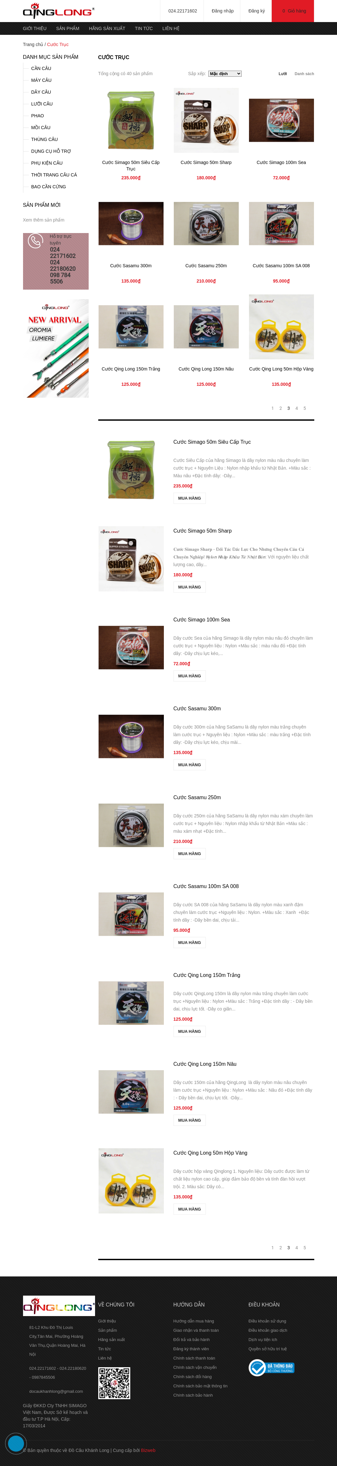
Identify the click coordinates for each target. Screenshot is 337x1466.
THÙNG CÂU (44, 139)
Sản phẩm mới (41, 205)
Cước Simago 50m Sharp (206, 162)
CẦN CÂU (41, 68)
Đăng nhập (223, 10)
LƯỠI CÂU (42, 103)
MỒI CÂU (41, 127)
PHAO (37, 115)
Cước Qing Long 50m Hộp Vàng (281, 368)
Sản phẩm (67, 28)
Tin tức (144, 28)
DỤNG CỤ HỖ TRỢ (51, 151)
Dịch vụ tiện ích (263, 1339)
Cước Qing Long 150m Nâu (206, 368)
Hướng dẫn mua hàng (193, 1321)
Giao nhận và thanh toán (196, 1330)
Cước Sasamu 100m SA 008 (281, 265)
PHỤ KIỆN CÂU (47, 163)
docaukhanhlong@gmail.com (56, 1391)
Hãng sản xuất (107, 28)
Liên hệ (170, 28)
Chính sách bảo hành (193, 1395)
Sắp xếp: (198, 73)
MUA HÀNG (190, 498)
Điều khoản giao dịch (268, 1330)
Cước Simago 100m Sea (281, 162)
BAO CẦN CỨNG (48, 186)
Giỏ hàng (294, 10)
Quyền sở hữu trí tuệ (268, 1348)
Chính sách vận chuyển (195, 1367)
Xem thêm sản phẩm (44, 219)
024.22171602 (182, 10)
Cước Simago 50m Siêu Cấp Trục (212, 442)
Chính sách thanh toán (194, 1358)
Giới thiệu (35, 28)
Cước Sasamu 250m (206, 265)
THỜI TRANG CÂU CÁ (54, 174)
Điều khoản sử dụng (267, 1321)
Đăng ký (256, 10)
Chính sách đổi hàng (192, 1376)
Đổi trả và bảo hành (191, 1339)
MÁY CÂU (41, 80)
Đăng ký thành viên (191, 1348)
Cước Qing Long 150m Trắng (131, 368)
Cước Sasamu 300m (130, 265)
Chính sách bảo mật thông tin (200, 1386)
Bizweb (148, 1450)
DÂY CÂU (41, 92)
